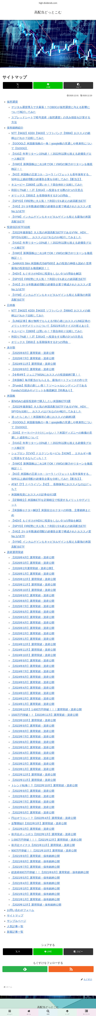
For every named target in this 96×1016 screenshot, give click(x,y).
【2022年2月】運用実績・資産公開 (32, 828)
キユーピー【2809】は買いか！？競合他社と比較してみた (47, 184)
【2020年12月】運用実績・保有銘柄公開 (36, 904)
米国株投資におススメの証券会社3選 (33, 494)
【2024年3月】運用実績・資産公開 (32, 693)
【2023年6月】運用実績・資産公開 (32, 742)
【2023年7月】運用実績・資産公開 (32, 736)
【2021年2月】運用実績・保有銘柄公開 (35, 894)
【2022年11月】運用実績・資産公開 (33, 780)
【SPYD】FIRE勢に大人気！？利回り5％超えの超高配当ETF (48, 201)
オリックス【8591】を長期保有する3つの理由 (41, 195)
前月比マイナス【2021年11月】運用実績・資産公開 (43, 845)
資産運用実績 (15, 552)
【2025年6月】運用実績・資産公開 (32, 611)
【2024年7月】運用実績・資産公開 (32, 671)
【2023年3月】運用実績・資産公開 (32, 758)
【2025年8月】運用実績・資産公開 (32, 352)
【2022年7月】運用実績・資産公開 (32, 801)
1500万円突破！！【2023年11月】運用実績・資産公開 (44, 714)
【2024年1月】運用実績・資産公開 (32, 704)
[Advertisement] (48, 45)
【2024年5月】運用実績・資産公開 (32, 682)
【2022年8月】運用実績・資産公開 (32, 796)
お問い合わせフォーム (20, 910)
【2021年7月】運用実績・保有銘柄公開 (35, 866)
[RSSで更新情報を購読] (71, 969)
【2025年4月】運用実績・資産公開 (32, 622)
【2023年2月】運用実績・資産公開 (32, 763)
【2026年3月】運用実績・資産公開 (32, 562)
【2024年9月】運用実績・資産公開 (32, 660)
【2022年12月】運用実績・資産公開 (33, 774)
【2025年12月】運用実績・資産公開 (33, 579)
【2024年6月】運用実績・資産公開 (32, 676)
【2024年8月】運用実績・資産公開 (32, 666)
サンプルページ (16, 921)
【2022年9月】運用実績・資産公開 (32, 790)
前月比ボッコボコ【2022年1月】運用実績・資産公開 (43, 834)
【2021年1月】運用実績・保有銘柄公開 (35, 899)
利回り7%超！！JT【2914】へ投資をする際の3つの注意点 (47, 190)
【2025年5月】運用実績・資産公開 (32, 617)
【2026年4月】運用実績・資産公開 (32, 557)
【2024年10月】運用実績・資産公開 (33, 655)
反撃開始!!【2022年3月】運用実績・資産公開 (39, 823)
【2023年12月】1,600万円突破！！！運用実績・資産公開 (46, 709)
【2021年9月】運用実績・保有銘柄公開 (35, 856)
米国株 (11, 395)
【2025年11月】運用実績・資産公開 (33, 584)
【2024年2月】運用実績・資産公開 (32, 698)
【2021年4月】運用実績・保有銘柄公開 (35, 883)
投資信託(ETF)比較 (18, 227)
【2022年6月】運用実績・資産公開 (32, 807)
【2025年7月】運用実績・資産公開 (32, 358)
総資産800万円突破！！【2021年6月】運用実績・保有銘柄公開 (50, 872)
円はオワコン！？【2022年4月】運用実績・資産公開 (43, 818)
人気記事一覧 (15, 926)
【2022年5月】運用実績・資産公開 (32, 812)
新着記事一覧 (15, 931)
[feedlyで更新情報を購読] (24, 969)
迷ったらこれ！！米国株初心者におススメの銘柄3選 (43, 416)
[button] (78, 85)
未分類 (11, 347)
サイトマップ (15, 915)
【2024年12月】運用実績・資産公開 (33, 644)
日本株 (11, 305)
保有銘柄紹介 (15, 127)
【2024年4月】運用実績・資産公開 (32, 687)
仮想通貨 (12, 101)
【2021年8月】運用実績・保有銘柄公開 (35, 861)
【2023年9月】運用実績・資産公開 (32, 369)
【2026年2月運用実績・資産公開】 (32, 568)
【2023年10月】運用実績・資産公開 (33, 720)
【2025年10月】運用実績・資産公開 (33, 590)
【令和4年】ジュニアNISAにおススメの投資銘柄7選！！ (46, 374)
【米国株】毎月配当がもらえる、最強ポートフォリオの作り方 (49, 380)
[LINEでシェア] (48, 85)
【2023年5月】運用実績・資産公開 (32, 747)
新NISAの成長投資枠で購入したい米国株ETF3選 (41, 401)
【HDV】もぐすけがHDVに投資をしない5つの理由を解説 (46, 273)
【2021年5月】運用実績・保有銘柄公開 (35, 877)
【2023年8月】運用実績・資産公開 (32, 731)
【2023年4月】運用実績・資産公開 (32, 752)
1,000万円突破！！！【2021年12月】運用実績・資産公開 (46, 839)
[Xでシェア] (18, 85)
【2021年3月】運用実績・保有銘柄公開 (35, 888)
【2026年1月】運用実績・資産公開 (32, 573)
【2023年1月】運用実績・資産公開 (32, 769)
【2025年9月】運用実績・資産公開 (32, 595)
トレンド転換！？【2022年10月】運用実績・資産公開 (44, 785)
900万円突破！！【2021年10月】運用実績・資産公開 (44, 850)
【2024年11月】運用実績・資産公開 (33, 363)
